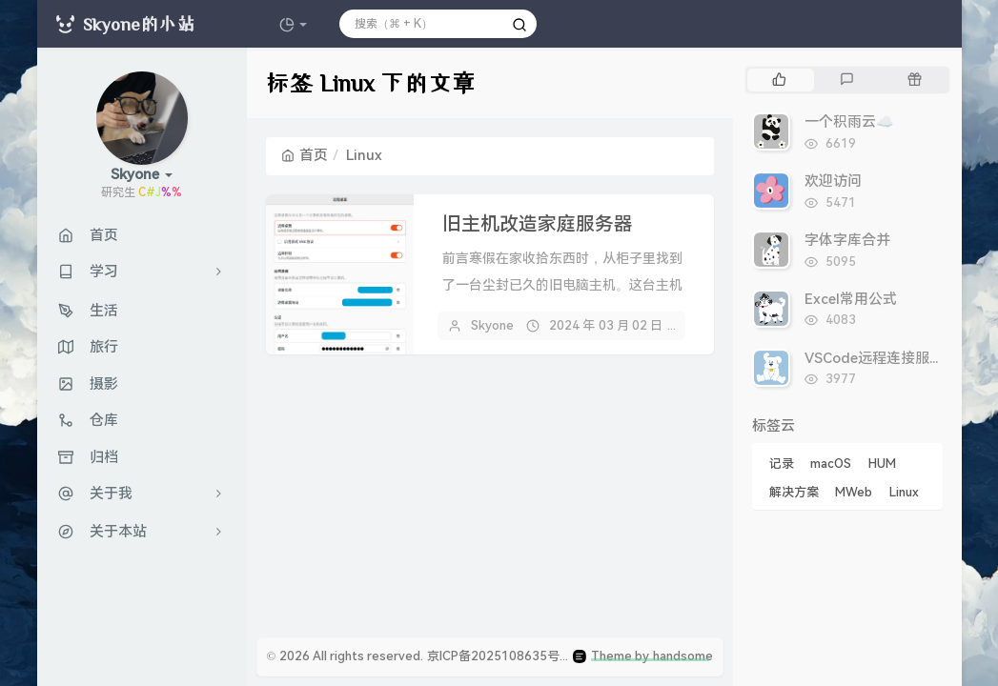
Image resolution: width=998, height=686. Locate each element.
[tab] (779, 80)
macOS (830, 463)
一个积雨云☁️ (849, 122)
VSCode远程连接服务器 (881, 358)
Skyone (492, 325)
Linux (904, 492)
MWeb (853, 492)
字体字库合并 (847, 240)
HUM (882, 463)
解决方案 (794, 492)
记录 (781, 463)
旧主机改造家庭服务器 (537, 223)
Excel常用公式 (851, 299)
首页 (304, 155)
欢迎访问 (833, 181)
